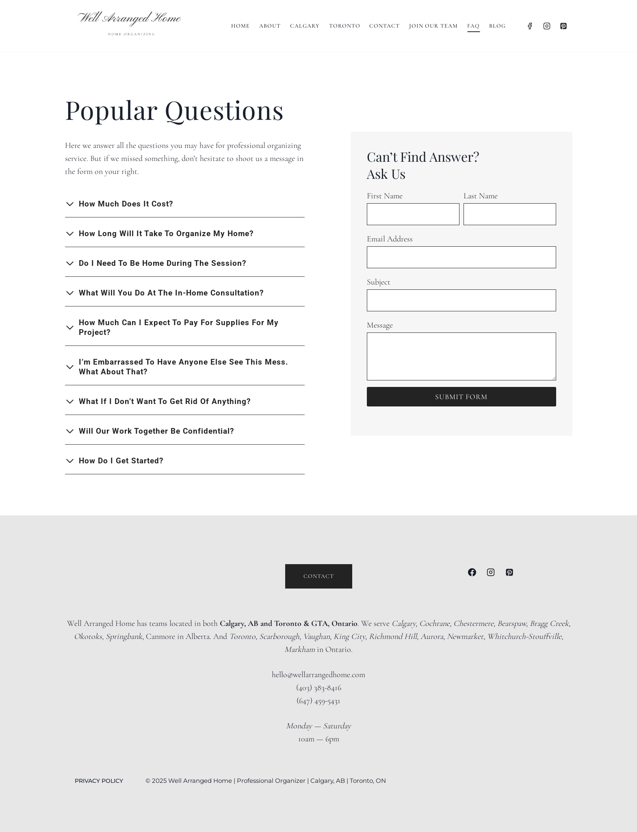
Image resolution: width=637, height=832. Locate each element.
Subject (378, 282)
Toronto (344, 25)
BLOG (497, 25)
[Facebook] (529, 26)
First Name (385, 195)
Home (240, 25)
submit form (461, 396)
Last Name (481, 195)
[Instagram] (547, 26)
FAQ (473, 25)
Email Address (390, 238)
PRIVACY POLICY (100, 780)
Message (380, 325)
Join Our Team (433, 25)
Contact (384, 25)
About (270, 25)
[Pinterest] (563, 26)
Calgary (305, 25)
